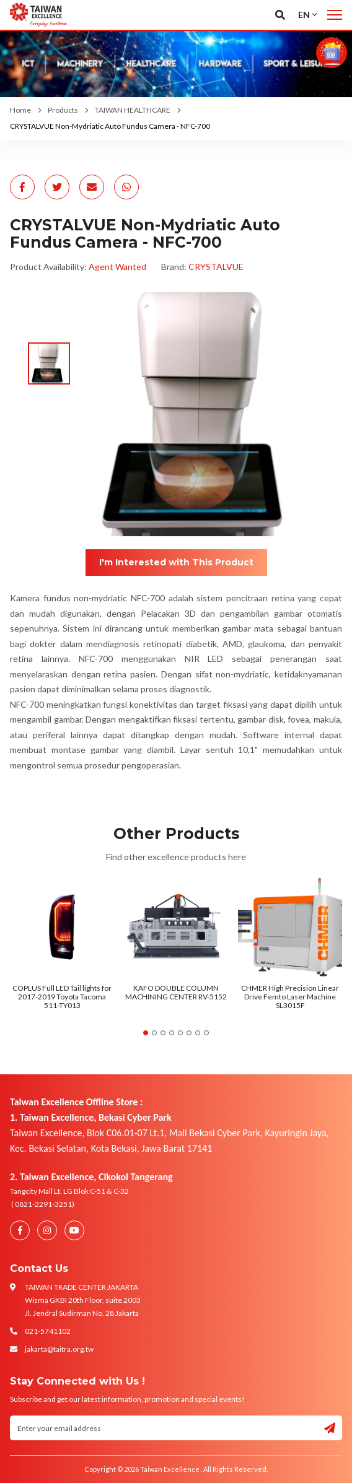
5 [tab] (180, 1032)
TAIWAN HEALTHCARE (132, 110)
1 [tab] (145, 1032)
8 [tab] (206, 1032)
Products (63, 110)
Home (20, 110)
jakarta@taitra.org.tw (59, 1349)
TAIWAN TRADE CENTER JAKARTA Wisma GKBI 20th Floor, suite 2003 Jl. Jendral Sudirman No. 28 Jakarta (83, 1300)
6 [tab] (189, 1032)
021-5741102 (48, 1331)
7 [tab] (197, 1032)
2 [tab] (154, 1032)
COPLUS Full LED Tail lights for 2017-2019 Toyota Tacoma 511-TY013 (62, 997)
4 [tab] (171, 1032)
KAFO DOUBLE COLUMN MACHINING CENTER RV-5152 (176, 992)
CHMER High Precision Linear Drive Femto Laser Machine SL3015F (290, 997)
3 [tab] (163, 1032)
